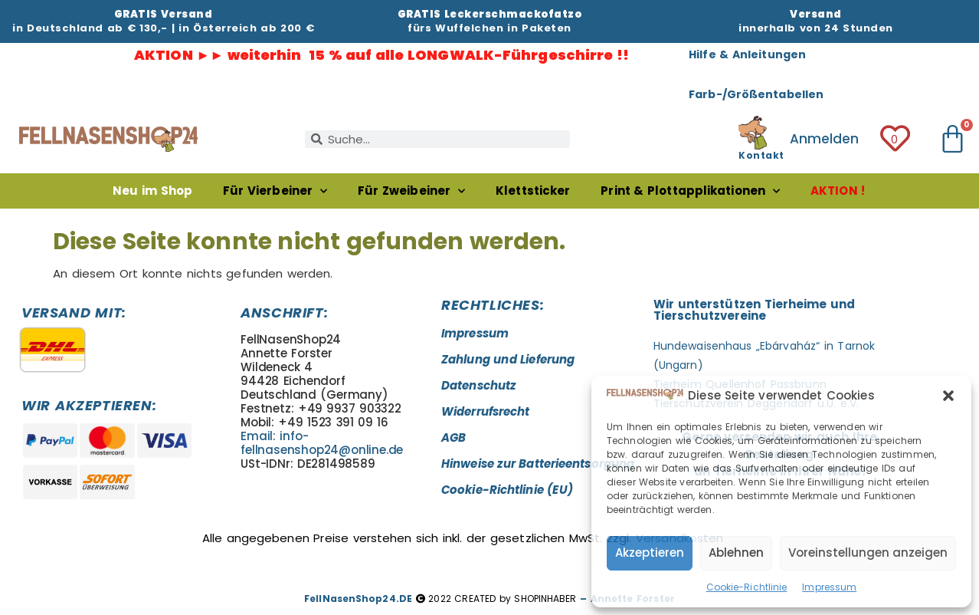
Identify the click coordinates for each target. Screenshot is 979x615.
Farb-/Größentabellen (756, 94)
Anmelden (824, 138)
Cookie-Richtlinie (746, 587)
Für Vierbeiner (275, 191)
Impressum (829, 587)
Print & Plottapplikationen (690, 191)
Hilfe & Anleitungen (747, 54)
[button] (948, 395)
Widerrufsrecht (485, 411)
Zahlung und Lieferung (508, 359)
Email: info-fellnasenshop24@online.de (322, 443)
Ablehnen (736, 552)
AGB (453, 437)
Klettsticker (533, 191)
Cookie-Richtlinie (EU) (507, 490)
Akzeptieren (649, 552)
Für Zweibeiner (411, 191)
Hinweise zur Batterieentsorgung (537, 463)
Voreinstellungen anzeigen (868, 552)
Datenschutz (478, 385)
